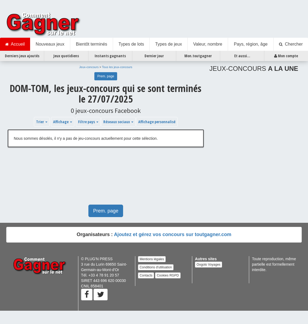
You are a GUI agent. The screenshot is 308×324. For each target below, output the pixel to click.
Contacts (146, 275)
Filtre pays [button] (88, 121)
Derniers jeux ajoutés (22, 55)
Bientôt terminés (91, 44)
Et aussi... (242, 55)
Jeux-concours (89, 67)
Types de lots (131, 44)
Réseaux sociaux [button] (118, 121)
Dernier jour (154, 55)
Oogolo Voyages (208, 264)
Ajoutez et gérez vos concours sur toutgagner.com (172, 234)
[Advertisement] (91, 178)
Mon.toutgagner (198, 55)
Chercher (291, 44)
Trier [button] (41, 121)
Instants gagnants (110, 55)
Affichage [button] (62, 121)
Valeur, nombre (207, 44)
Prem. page (105, 76)
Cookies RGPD (168, 275)
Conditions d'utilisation (156, 267)
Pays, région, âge (251, 44)
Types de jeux (168, 44)
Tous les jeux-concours (117, 67)
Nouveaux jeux (50, 44)
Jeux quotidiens (66, 55)
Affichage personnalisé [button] (156, 121)
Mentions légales (152, 259)
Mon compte (286, 56)
